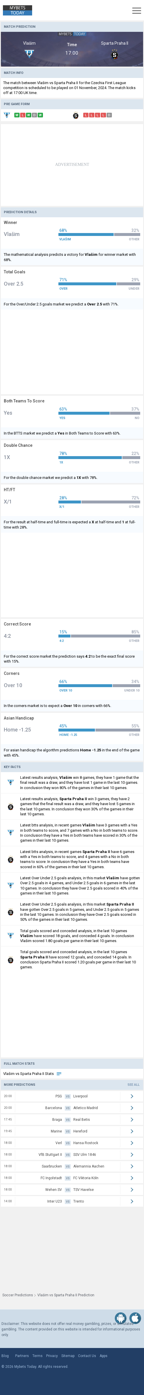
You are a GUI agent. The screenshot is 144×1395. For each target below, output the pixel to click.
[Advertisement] (72, 165)
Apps (103, 1356)
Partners (22, 1356)
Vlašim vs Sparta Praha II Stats (32, 1073)
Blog (5, 1356)
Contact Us (87, 1356)
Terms (37, 1356)
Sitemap (67, 1356)
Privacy (52, 1356)
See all (134, 1085)
